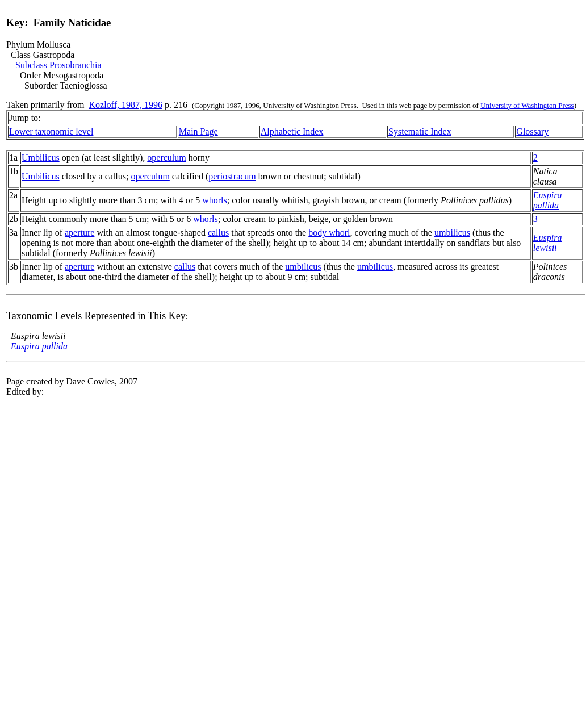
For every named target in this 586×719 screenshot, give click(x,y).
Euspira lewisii (547, 243)
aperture (79, 232)
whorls (214, 200)
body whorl (329, 232)
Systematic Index (419, 131)
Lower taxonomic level (51, 131)
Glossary (532, 131)
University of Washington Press (527, 105)
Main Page (198, 131)
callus (218, 232)
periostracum (232, 176)
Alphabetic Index (292, 131)
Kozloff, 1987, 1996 (125, 105)
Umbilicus (41, 157)
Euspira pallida (547, 200)
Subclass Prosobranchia (58, 65)
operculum (166, 157)
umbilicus (452, 232)
